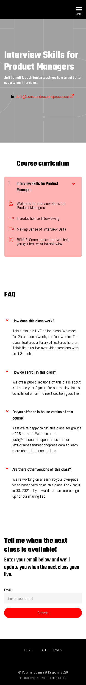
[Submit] (43, 613)
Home (28, 650)
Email (43, 595)
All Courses (52, 650)
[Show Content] (73, 183)
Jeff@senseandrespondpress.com (45, 96)
